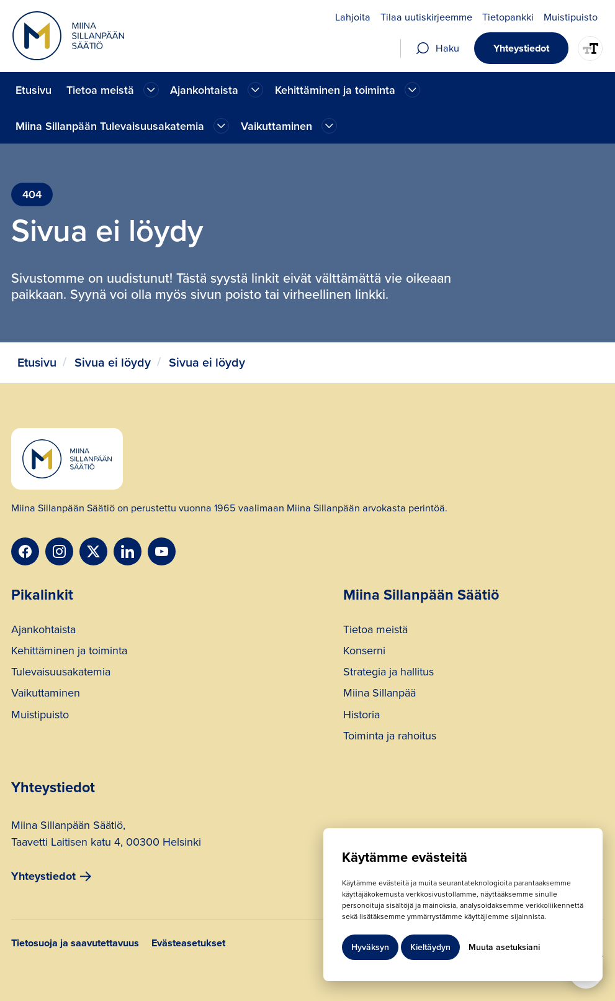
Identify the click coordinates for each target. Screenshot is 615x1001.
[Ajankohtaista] (151, 90)
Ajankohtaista (43, 631)
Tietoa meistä (375, 631)
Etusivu (34, 90)
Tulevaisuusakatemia (60, 673)
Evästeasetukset (188, 944)
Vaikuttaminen (45, 694)
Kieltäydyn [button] (430, 947)
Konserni (364, 652)
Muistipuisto (40, 716)
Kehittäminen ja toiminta (69, 652)
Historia (361, 716)
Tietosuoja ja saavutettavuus (75, 944)
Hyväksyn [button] (370, 947)
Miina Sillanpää (379, 694)
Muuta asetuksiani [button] (504, 947)
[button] (111, 89)
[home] (68, 35)
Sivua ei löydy (112, 363)
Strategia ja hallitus (388, 673)
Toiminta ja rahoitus (389, 737)
